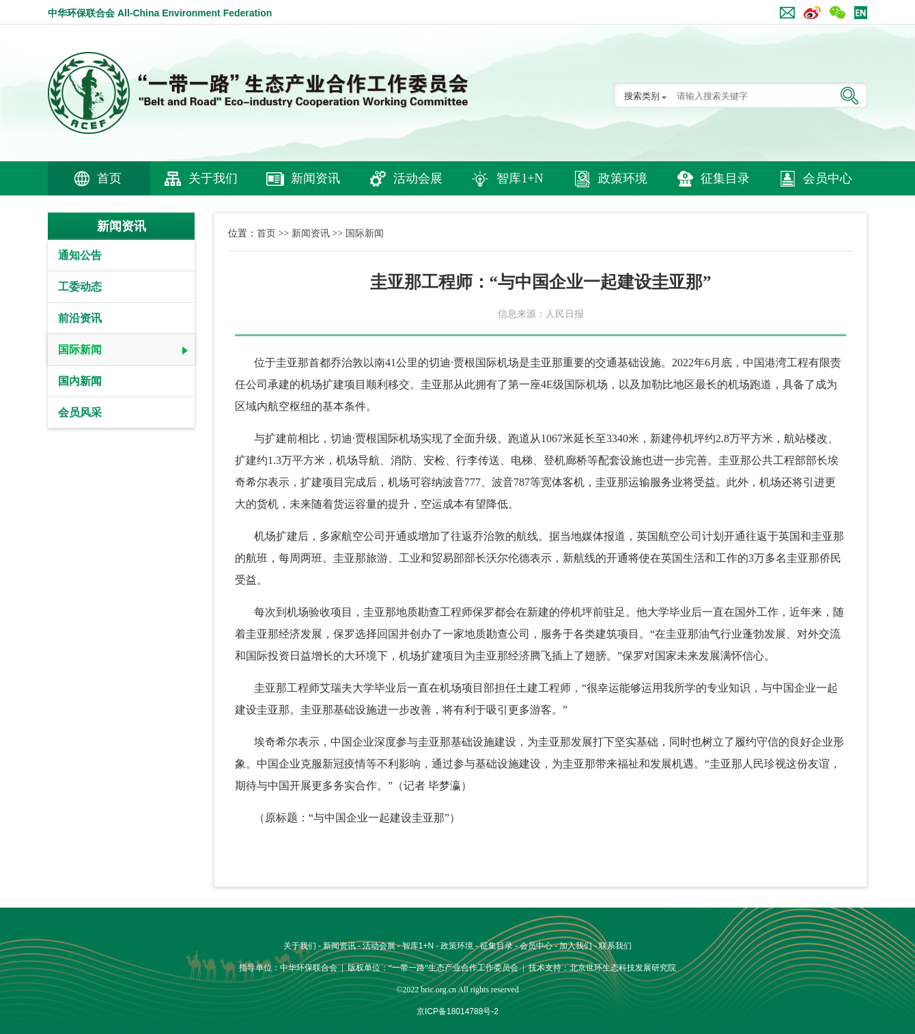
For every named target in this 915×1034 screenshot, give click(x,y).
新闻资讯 (315, 178)
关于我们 (213, 178)
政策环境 (622, 178)
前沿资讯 (80, 318)
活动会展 (417, 178)
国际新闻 (80, 349)
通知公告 (80, 255)
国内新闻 (80, 381)
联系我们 (615, 946)
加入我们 (575, 946)
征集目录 (725, 178)
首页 (109, 178)
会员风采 (80, 412)
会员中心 (827, 178)
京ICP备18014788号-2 (457, 1011)
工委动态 (80, 286)
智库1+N (519, 178)
